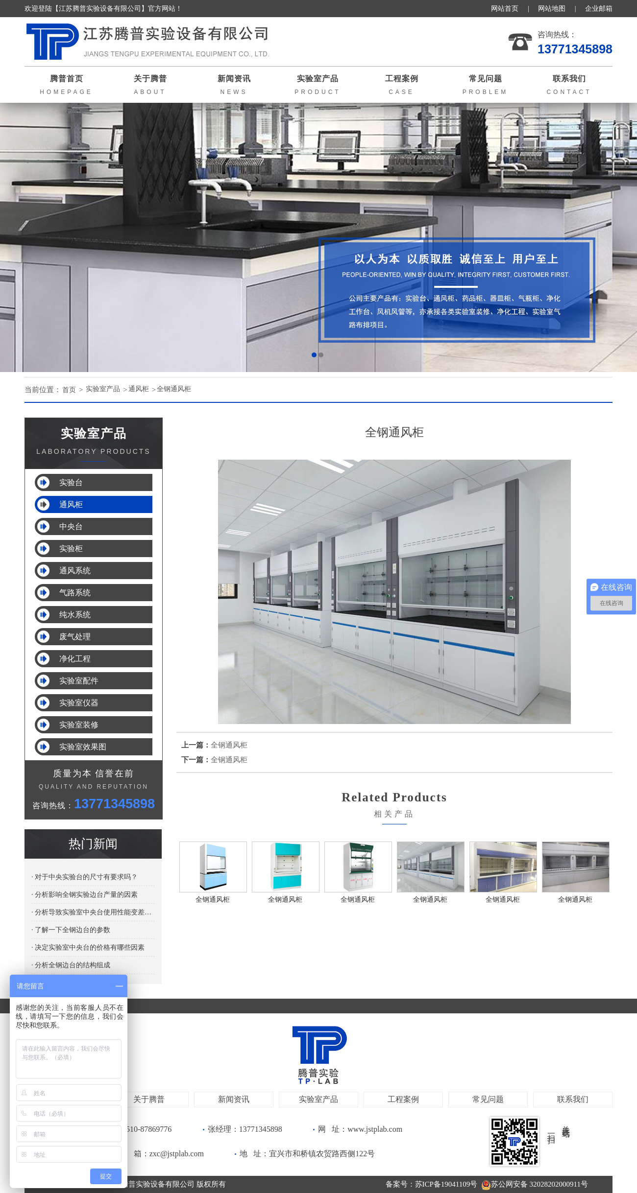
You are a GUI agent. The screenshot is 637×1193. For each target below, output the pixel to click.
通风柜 (145, 390)
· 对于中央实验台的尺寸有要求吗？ (84, 877)
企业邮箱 (598, 8)
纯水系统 (75, 614)
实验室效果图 (82, 747)
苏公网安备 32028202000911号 (534, 1184)
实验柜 (71, 548)
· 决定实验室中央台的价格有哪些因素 (88, 947)
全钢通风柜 (183, 390)
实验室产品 (106, 390)
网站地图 (551, 8)
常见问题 (488, 1099)
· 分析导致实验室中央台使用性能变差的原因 (93, 912)
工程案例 (403, 1099)
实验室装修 (78, 725)
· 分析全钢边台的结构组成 (70, 965)
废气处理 (75, 636)
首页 (70, 390)
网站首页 (504, 8)
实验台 (71, 482)
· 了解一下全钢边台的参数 (70, 930)
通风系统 (75, 570)
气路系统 (75, 592)
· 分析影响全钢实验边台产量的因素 (84, 894)
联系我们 (572, 1099)
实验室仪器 (78, 703)
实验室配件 (78, 681)
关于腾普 (149, 1099)
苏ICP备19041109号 (446, 1184)
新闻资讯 (233, 1099)
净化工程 (75, 659)
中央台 (71, 526)
